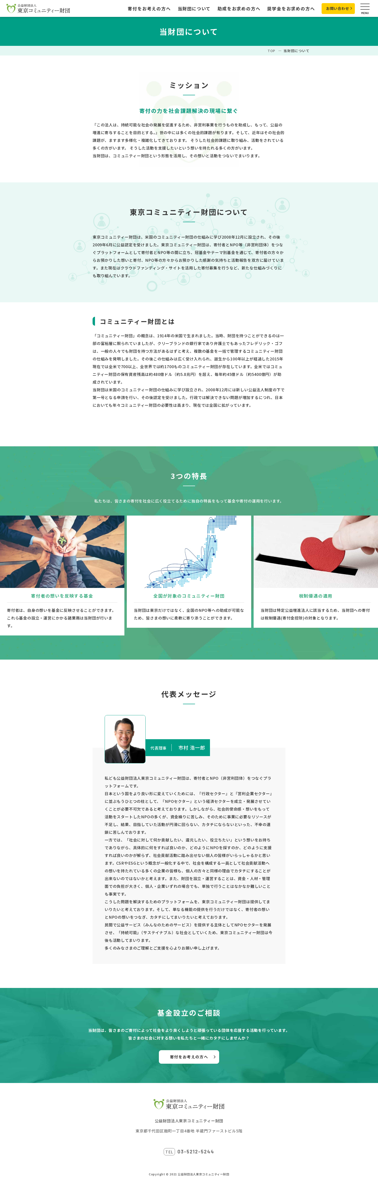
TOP (271, 50)
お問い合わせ (335, 8)
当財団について (190, 8)
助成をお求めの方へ (234, 8)
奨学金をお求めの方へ (287, 8)
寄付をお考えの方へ (145, 8)
